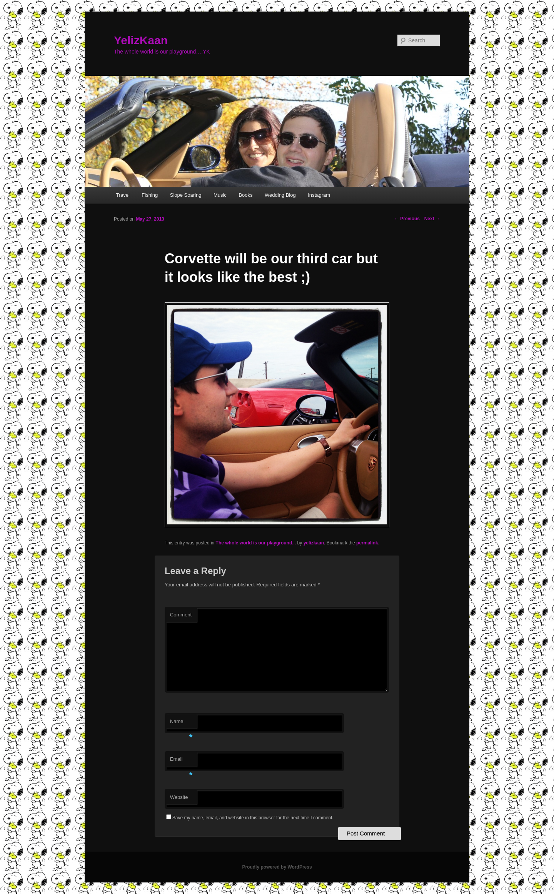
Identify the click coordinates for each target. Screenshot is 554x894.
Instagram (319, 195)
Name (181, 723)
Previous (407, 218)
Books (245, 195)
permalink (367, 543)
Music (220, 195)
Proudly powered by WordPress (277, 867)
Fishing (150, 195)
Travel (123, 195)
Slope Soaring (186, 195)
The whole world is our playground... (256, 543)
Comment (181, 615)
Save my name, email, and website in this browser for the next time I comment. (253, 817)
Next (432, 218)
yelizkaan (314, 543)
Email (181, 761)
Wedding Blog (280, 195)
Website (179, 797)
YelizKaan (141, 40)
